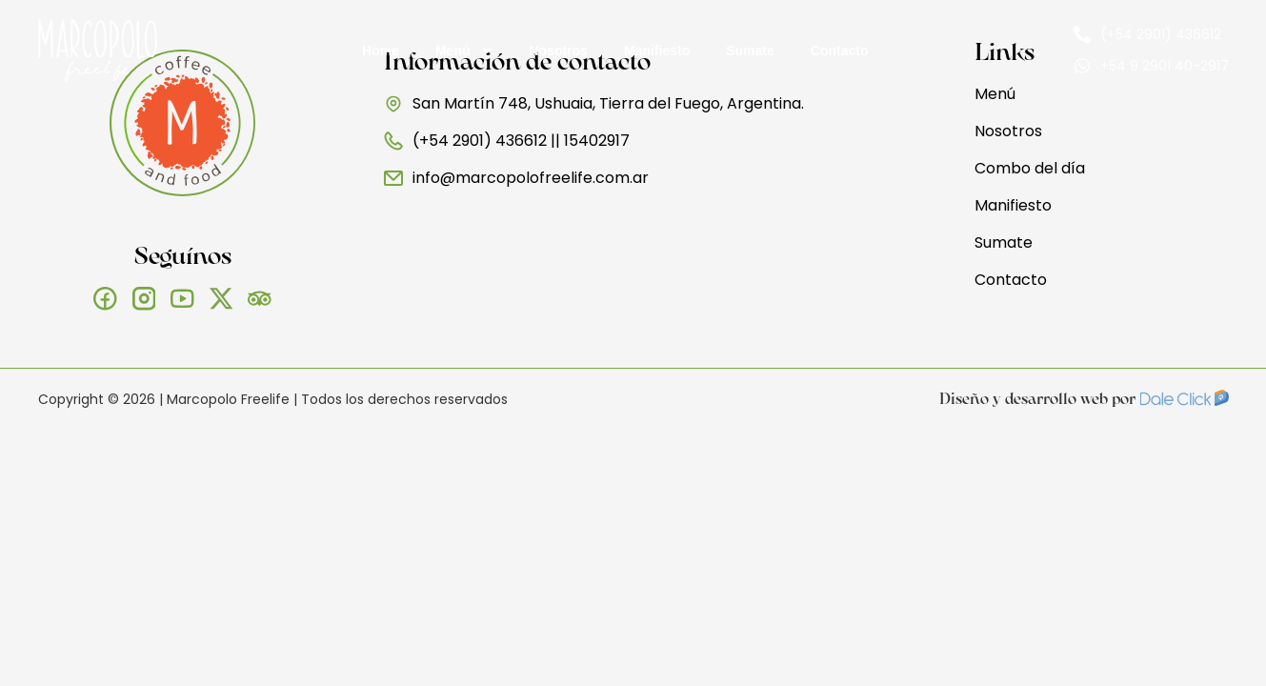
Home (380, 50)
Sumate (750, 50)
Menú (464, 50)
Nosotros (559, 50)
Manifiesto (657, 50)
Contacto (840, 50)
